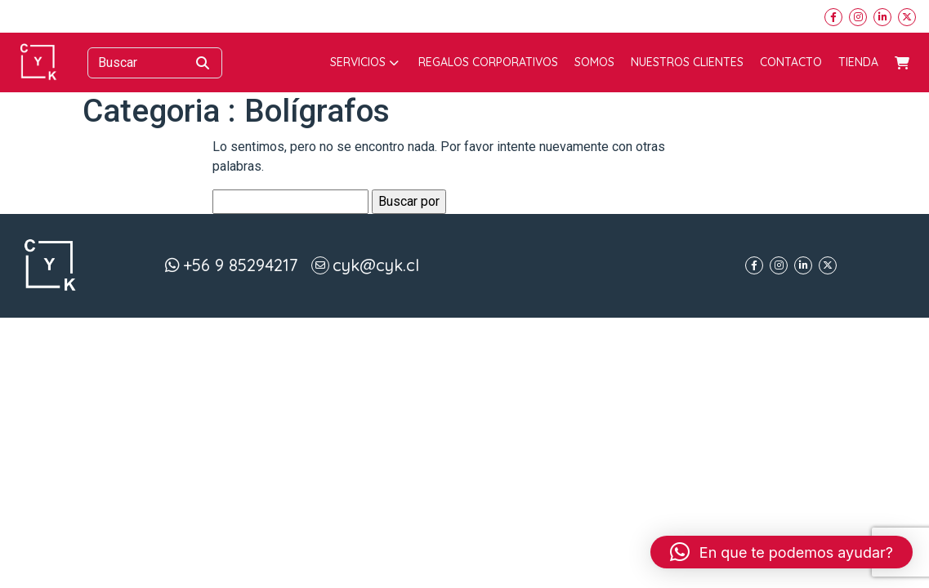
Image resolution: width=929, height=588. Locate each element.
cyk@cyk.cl (376, 265)
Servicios (364, 62)
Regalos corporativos (488, 62)
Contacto (791, 62)
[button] (781, 552)
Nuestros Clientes (687, 62)
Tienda (858, 62)
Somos (594, 62)
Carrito (902, 63)
